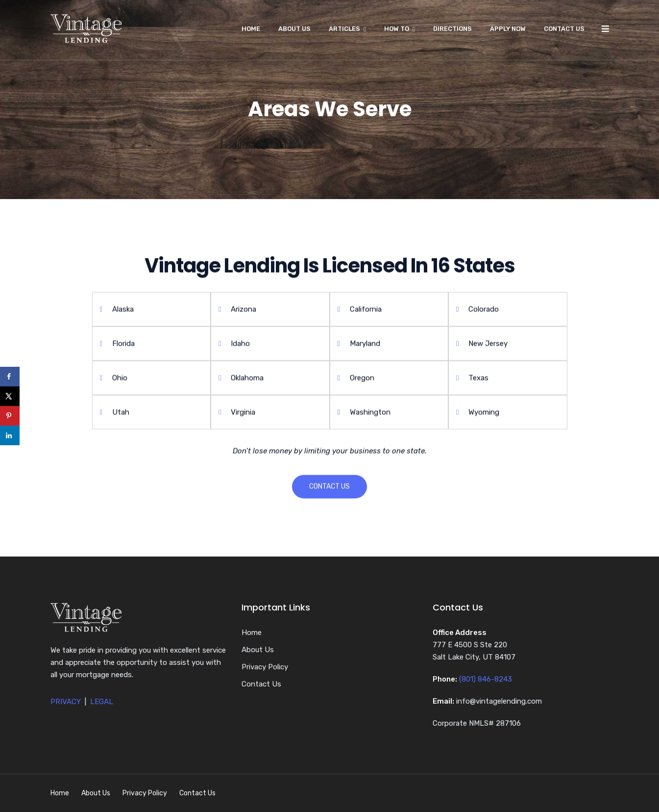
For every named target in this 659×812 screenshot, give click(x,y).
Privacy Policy (265, 666)
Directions (452, 28)
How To (396, 28)
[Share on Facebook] (10, 376)
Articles (344, 28)
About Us (294, 28)
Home (251, 28)
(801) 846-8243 (485, 679)
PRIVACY (65, 701)
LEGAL (101, 701)
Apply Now (508, 28)
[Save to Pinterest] (10, 416)
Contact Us (564, 28)
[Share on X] (10, 396)
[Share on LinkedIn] (10, 435)
